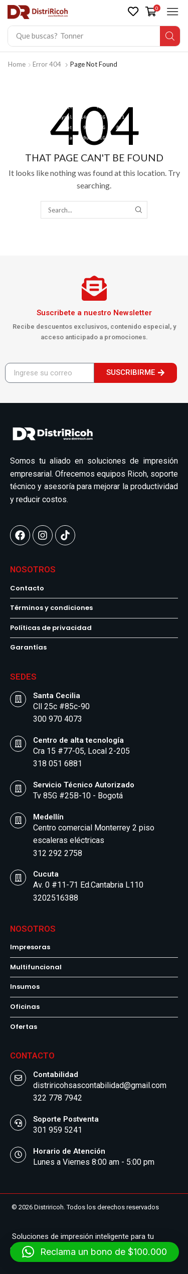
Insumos (25, 986)
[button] (133, 11)
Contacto (27, 588)
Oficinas (25, 1006)
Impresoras (30, 947)
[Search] (170, 36)
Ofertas (23, 1026)
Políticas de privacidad (51, 627)
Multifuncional (36, 967)
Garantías (28, 647)
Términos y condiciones (51, 607)
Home (17, 64)
